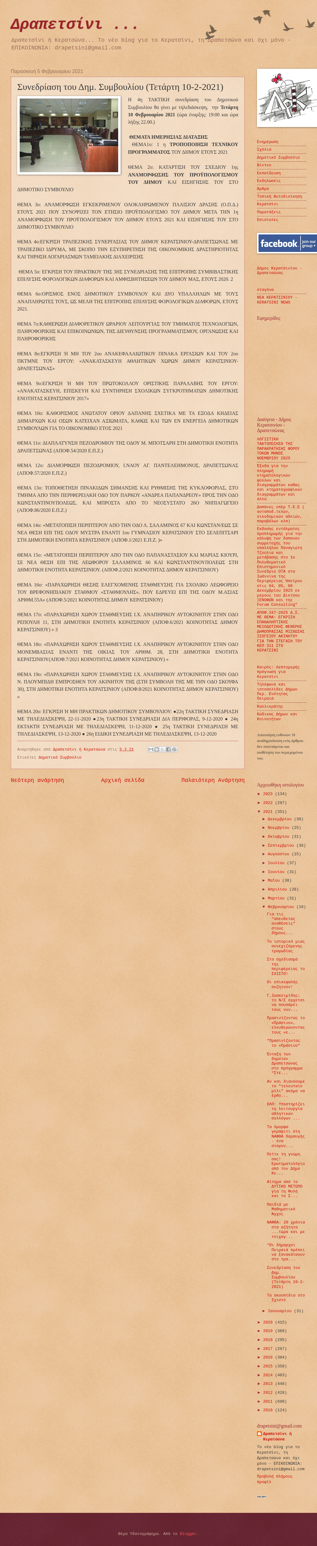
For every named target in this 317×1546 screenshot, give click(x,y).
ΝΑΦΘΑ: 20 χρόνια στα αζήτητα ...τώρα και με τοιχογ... (286, 1229)
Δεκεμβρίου (281, 819)
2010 (269, 1410)
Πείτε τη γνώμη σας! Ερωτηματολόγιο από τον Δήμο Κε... (286, 1164)
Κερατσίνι (268, 204)
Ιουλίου (277, 863)
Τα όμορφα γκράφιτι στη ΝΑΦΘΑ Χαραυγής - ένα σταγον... (286, 1136)
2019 (269, 1331)
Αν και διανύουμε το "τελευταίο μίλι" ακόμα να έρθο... (286, 1088)
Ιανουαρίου (281, 1311)
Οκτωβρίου (279, 836)
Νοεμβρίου (279, 827)
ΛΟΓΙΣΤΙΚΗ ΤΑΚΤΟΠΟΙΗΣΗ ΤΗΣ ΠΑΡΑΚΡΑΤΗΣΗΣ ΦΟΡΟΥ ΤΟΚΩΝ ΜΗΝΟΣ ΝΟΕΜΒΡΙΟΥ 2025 (278, 449)
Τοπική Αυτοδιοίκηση (279, 196)
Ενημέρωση (268, 142)
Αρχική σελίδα (123, 780)
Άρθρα (263, 189)
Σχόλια (264, 149)
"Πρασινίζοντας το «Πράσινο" (283, 1043)
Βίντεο (264, 165)
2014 (269, 1375)
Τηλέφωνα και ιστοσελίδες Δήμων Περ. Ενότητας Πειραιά (277, 691)
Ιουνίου (277, 872)
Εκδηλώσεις (269, 181)
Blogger (188, 1534)
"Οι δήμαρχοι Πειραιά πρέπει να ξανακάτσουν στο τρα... (286, 1252)
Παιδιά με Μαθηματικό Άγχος (281, 1209)
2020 (269, 1322)
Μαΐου (275, 880)
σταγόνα (265, 290)
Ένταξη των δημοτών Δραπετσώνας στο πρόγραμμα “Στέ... (284, 1064)
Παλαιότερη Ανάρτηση (213, 780)
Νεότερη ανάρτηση (37, 780)
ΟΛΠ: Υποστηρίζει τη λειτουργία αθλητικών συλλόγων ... (286, 1111)
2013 (269, 1384)
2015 (269, 1366)
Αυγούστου (279, 854)
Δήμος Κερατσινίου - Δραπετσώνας (279, 270)
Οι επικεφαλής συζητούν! (282, 984)
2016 (269, 1357)
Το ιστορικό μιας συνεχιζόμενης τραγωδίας (286, 946)
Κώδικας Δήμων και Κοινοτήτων (277, 716)
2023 (269, 794)
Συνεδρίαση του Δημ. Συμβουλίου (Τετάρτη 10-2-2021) (286, 1277)
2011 (269, 1401)
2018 (269, 1340)
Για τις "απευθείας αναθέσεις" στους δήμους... (281, 924)
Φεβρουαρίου (282, 907)
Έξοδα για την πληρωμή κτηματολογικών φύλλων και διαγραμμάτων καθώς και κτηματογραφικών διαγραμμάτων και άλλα (279, 482)
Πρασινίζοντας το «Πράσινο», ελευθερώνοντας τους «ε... (286, 1025)
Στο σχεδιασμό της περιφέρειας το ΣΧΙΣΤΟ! (286, 966)
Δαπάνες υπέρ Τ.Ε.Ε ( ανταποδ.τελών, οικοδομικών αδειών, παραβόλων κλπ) (281, 514)
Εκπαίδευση (269, 173)
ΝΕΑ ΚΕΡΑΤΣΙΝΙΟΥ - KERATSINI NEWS (277, 299)
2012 (269, 1392)
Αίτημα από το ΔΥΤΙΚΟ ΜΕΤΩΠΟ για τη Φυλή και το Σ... (284, 1189)
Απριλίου (278, 889)
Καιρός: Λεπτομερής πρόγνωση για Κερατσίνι (278, 672)
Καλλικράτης (270, 706)
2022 (269, 803)
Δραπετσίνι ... (75, 24)
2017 (269, 1349)
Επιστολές (268, 220)
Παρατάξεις (269, 212)
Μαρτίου (277, 898)
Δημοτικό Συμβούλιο (60, 757)
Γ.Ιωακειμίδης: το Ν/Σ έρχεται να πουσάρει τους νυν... (286, 1002)
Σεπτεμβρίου (282, 845)
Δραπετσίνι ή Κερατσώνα (277, 1437)
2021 (269, 812)
